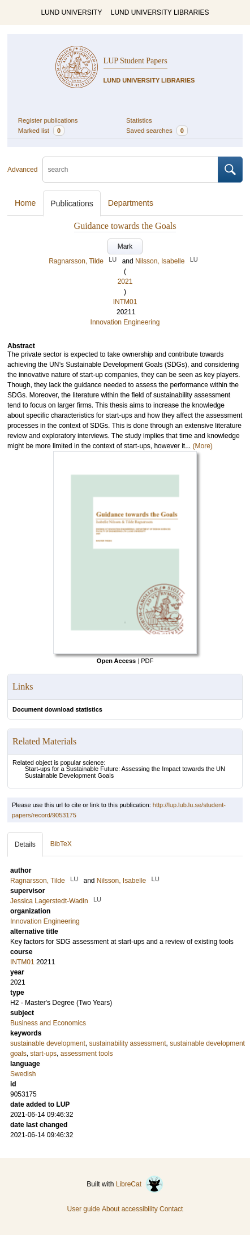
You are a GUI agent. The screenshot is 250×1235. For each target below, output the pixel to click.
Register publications (48, 120)
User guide (83, 1209)
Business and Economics (48, 1023)
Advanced (22, 170)
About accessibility (130, 1209)
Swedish (23, 1074)
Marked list (41, 130)
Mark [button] (125, 246)
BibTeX (61, 844)
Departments (130, 202)
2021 (125, 281)
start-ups (43, 1054)
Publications (71, 203)
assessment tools (87, 1054)
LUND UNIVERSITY (71, 12)
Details (25, 844)
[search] (130, 170)
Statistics (139, 120)
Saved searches (157, 130)
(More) (202, 446)
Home (25, 202)
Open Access (116, 660)
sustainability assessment (127, 1043)
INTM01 (125, 302)
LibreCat (139, 1184)
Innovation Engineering (125, 322)
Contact (171, 1209)
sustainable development (47, 1043)
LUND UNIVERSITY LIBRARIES (160, 12)
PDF (147, 660)
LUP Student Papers (135, 61)
